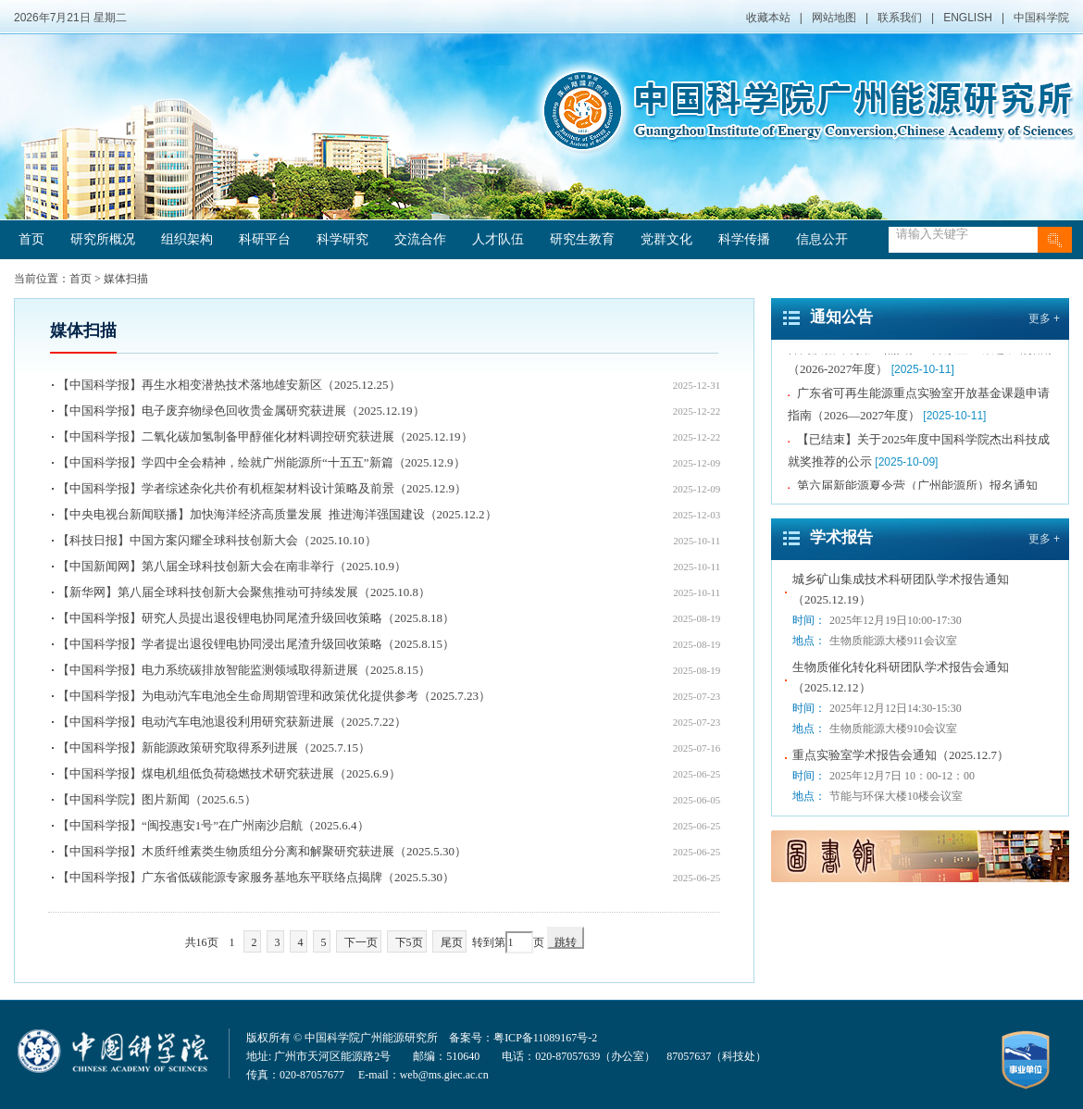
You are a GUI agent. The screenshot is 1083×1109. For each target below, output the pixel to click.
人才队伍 (498, 239)
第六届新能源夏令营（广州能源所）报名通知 (917, 487)
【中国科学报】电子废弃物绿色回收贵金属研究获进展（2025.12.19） (241, 410)
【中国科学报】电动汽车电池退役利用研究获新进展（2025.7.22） (231, 722)
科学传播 (744, 239)
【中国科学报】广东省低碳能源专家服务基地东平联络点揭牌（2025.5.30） (255, 877)
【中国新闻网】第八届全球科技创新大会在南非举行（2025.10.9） (231, 566)
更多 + (1044, 318)
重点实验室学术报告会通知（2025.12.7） (900, 755)
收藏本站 (768, 17)
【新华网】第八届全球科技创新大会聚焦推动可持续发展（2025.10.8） (243, 592)
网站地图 (834, 17)
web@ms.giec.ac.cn (444, 1074)
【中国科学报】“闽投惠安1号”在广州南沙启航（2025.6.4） (213, 825)
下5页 (409, 942)
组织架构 (187, 239)
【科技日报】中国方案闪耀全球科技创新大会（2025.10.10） (217, 540)
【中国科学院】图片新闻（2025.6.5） (156, 799)
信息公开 (822, 239)
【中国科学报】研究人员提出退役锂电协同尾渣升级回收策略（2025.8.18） (255, 618)
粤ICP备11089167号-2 (545, 1037)
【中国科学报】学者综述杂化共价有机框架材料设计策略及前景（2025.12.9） (262, 488)
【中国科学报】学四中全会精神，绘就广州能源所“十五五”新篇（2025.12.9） (261, 462)
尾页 (452, 942)
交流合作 (420, 239)
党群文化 (666, 239)
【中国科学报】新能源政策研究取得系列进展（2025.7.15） (213, 747)
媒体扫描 (126, 278)
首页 (31, 239)
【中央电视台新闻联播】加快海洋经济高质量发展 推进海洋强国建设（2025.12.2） (277, 514)
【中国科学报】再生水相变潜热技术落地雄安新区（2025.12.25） (229, 385)
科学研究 (342, 239)
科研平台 (265, 239)
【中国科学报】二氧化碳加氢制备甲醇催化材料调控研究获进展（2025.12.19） (265, 436)
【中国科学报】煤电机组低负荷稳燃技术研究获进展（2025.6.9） (229, 773)
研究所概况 (102, 239)
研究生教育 (582, 239)
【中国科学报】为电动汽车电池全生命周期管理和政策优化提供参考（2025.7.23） (274, 696)
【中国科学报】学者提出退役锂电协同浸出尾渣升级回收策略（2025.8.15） (255, 644)
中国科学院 (1041, 17)
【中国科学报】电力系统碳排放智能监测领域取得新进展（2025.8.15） (243, 670)
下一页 (361, 942)
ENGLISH (967, 17)
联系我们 (900, 17)
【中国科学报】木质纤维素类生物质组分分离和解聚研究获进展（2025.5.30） (262, 851)
